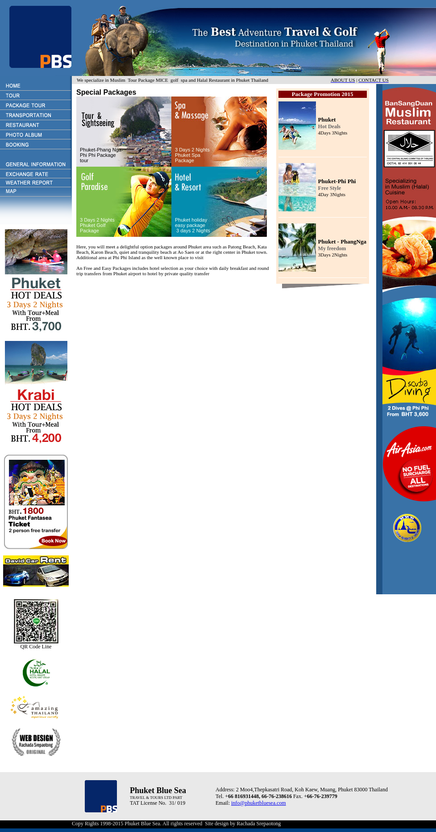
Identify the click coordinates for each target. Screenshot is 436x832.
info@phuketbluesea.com (258, 803)
